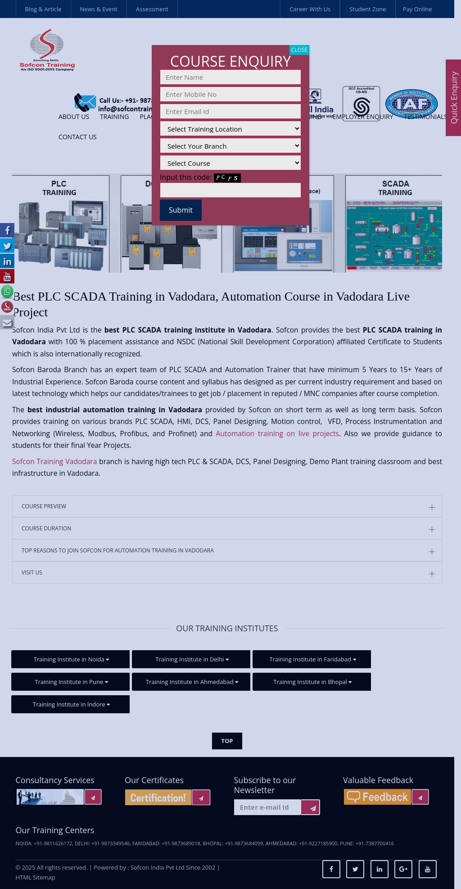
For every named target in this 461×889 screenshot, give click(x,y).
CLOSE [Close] (299, 50)
